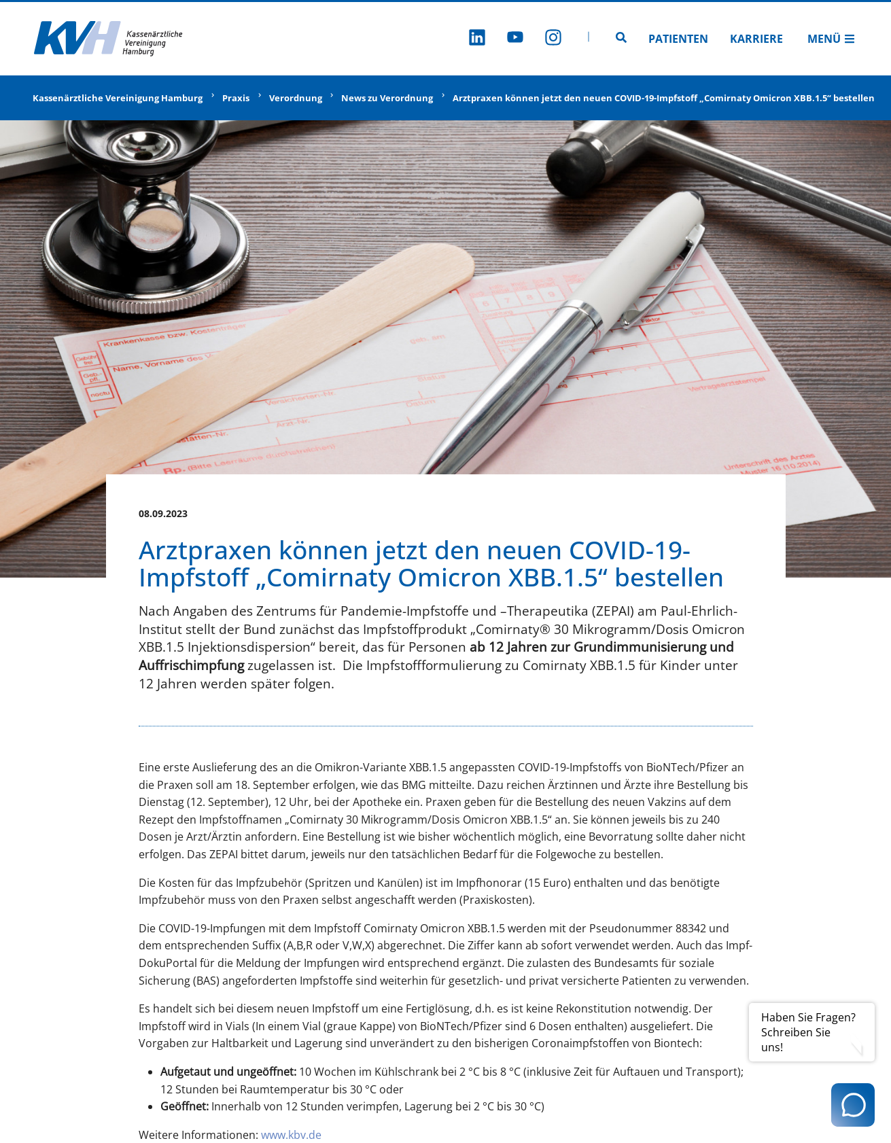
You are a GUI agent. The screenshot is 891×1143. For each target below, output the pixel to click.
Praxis (235, 98)
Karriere (756, 38)
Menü (831, 38)
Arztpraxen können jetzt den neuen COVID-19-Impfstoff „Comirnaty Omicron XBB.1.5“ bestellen (664, 98)
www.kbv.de (291, 1134)
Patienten (678, 38)
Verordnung (295, 98)
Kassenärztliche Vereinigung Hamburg (118, 98)
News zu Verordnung (387, 98)
